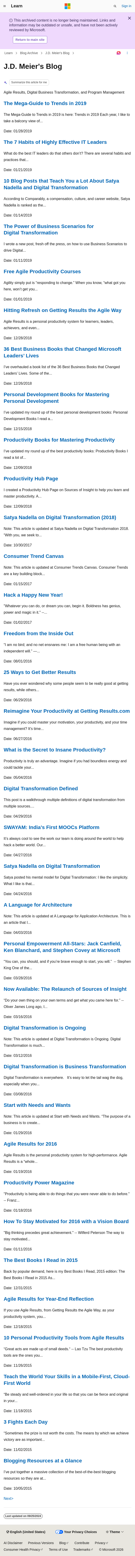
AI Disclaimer (13, 1543)
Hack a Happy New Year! (33, 595)
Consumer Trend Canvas (34, 556)
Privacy (100, 1543)
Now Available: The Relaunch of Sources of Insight (65, 989)
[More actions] (127, 53)
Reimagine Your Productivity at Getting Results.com (67, 711)
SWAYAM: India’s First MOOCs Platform (51, 827)
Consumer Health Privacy (22, 1549)
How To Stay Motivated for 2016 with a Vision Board (66, 1221)
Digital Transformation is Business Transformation (65, 1066)
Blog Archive (29, 53)
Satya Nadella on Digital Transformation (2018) (60, 517)
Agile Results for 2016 (30, 1144)
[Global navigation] (4, 6)
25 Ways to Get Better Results (40, 672)
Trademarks (81, 1549)
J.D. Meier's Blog (57, 53)
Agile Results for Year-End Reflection (49, 1299)
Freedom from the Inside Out (38, 633)
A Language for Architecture (38, 905)
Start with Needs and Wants (37, 1105)
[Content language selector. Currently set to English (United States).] (26, 1532)
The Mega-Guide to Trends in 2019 (45, 103)
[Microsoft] (68, 6)
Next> (8, 1498)
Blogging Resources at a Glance (43, 1461)
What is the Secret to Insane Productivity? (55, 750)
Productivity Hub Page (31, 479)
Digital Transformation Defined (41, 788)
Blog (62, 1543)
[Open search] (115, 6)
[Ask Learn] (118, 53)
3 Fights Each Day (26, 1422)
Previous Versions (41, 1543)
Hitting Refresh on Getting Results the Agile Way (62, 310)
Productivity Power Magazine (39, 1183)
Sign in (126, 6)
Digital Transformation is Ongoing (45, 1028)
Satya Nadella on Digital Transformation (52, 866)
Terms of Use (58, 1549)
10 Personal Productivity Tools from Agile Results (64, 1338)
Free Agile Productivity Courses (42, 271)
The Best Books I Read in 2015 (41, 1260)
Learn (9, 53)
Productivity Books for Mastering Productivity (59, 440)
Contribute (81, 1543)
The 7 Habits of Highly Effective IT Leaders (55, 142)
